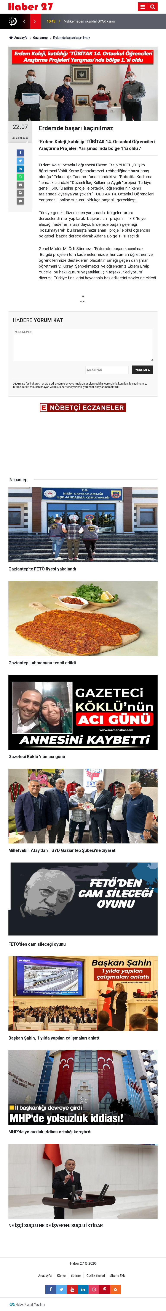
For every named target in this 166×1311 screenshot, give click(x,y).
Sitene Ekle (118, 1276)
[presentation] (24, 21)
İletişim (76, 1276)
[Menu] (143, 7)
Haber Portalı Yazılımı (30, 1304)
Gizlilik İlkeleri (95, 1276)
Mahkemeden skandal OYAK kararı (89, 21)
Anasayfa (45, 1276)
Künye (61, 1276)
